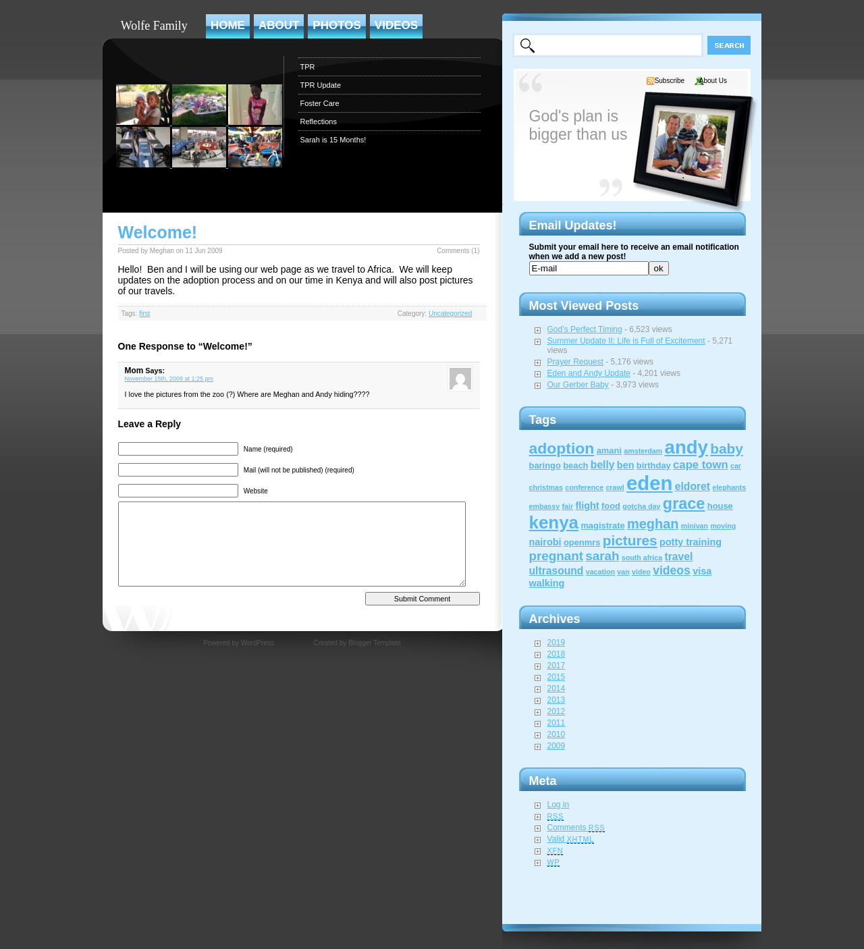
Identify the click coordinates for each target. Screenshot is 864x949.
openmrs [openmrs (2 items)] (582, 542)
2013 (556, 700)
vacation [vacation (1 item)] (600, 572)
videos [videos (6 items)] (672, 570)
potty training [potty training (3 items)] (690, 542)
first (144, 313)
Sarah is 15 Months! (333, 140)
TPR (307, 67)
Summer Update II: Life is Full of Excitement (626, 341)
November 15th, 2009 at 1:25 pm (169, 378)
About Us (713, 80)
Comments (576, 827)
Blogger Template (374, 643)
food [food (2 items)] (610, 506)
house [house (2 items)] (720, 506)
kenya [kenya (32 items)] (554, 522)
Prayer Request (575, 362)
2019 (556, 642)
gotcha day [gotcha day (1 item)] (641, 506)
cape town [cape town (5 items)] (700, 464)
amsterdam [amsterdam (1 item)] (643, 451)
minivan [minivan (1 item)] (694, 526)
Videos (396, 25)
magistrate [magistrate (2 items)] (602, 525)
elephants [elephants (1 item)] (729, 487)
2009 (556, 746)
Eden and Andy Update (588, 373)
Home (228, 25)
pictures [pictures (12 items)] (630, 540)
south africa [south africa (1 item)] (642, 557)
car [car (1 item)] (735, 466)
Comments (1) (458, 250)
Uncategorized (450, 313)
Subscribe (669, 80)
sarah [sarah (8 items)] (602, 556)
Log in (558, 804)
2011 (556, 723)
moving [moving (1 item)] (723, 526)
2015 (556, 677)
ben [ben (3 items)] (625, 465)
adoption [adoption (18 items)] (562, 448)
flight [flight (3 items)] (587, 505)
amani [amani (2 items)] (609, 450)
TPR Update (321, 85)
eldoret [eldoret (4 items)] (692, 486)
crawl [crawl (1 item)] (614, 487)
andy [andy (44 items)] (686, 447)
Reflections (318, 121)
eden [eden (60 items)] (649, 483)
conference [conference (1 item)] (584, 487)
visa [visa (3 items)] (702, 571)
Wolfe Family (154, 25)
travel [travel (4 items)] (679, 556)
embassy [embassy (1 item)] (544, 506)
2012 (556, 711)
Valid (571, 839)
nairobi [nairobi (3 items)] (545, 542)
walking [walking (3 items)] (547, 583)
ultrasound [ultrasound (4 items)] (556, 570)
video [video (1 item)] (641, 572)
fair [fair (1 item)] (567, 506)
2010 (556, 734)
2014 (556, 688)
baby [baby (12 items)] (726, 448)
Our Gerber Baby (578, 384)
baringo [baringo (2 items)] (545, 465)
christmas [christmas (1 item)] (546, 487)
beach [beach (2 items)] (575, 465)
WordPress (257, 643)
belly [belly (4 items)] (603, 464)
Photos (336, 25)
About (279, 25)
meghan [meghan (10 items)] (652, 523)
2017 (556, 665)
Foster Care (320, 103)
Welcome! (158, 232)
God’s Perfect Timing (584, 329)
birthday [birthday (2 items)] (654, 465)
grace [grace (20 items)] (684, 503)
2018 (556, 654)
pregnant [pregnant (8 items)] (556, 556)
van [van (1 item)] (623, 572)
